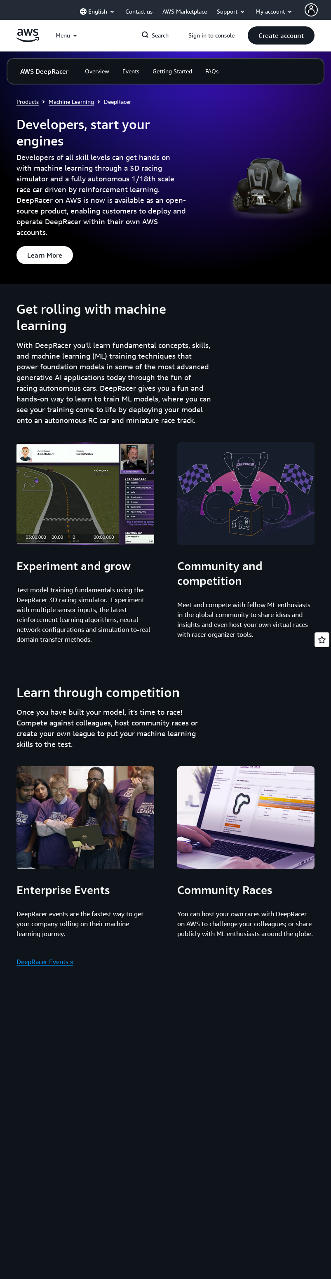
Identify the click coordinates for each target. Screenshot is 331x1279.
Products (27, 101)
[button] (281, 35)
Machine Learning (71, 101)
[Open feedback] (322, 639)
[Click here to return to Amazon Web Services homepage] (27, 40)
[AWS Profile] (311, 9)
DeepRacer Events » (44, 961)
